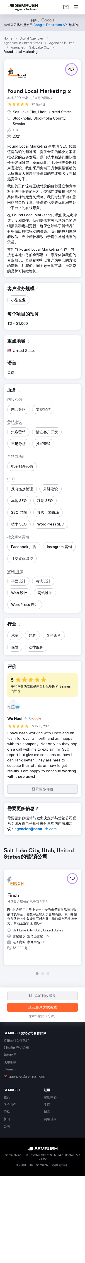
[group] (42, 911)
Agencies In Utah (61, 43)
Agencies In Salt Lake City (30, 47)
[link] (66, 7)
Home (8, 38)
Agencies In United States (23, 43)
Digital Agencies (32, 38)
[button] (71, 69)
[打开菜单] (75, 7)
